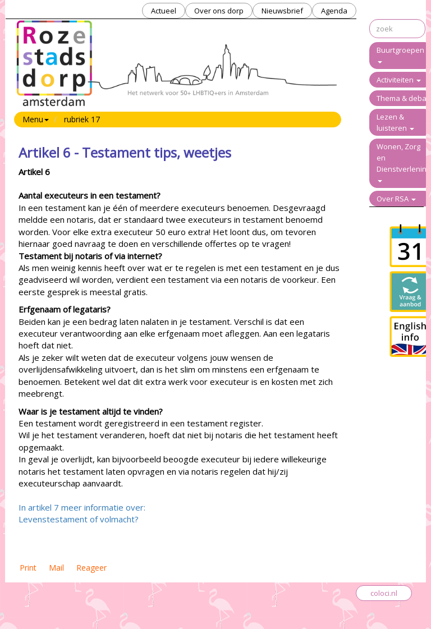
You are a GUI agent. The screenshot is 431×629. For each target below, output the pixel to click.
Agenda (334, 11)
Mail (56, 567)
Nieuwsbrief (282, 11)
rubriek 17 (82, 119)
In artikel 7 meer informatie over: (82, 507)
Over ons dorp (219, 11)
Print (28, 567)
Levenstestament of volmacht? (79, 519)
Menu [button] (35, 119)
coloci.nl (383, 593)
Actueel (163, 11)
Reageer (91, 567)
